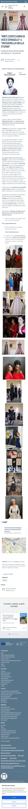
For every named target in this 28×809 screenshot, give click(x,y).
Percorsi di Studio (5, 675)
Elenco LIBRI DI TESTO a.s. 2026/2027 (10, 714)
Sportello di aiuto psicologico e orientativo (11, 693)
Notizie (4, 580)
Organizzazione (4, 678)
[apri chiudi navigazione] (2, 7)
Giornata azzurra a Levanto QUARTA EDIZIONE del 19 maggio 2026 (10, 618)
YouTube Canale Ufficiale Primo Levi (10, 763)
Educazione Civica (5, 707)
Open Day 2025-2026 (6, 694)
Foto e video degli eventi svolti (8, 732)
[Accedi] (25, 1)
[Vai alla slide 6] (17, 634)
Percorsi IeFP (4, 720)
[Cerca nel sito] (24, 7)
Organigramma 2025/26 (7, 680)
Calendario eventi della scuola (8, 730)
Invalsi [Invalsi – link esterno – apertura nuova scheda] (2, 664)
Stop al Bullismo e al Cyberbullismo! (10, 691)
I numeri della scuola (6, 676)
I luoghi (2, 686)
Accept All (14, 797)
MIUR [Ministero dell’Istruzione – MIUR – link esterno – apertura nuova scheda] (2, 653)
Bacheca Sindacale (5, 696)
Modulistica (3, 700)
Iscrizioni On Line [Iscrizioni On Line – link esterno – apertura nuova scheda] (5, 662)
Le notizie (3, 725)
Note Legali (21, 755)
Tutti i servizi (4, 702)
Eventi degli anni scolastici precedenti (10, 738)
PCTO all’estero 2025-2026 (8, 709)
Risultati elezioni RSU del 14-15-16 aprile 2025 (13, 761)
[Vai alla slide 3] (12, 634)
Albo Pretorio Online (6, 745)
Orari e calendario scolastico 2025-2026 (11, 712)
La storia (3, 671)
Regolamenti (4, 684)
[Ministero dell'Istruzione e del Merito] (9, 1)
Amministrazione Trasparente (8, 748)
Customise (14, 801)
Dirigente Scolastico (6, 673)
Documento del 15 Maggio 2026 (9, 718)
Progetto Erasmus (5, 711)
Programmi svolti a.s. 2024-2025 (9, 716)
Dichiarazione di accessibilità (8, 755)
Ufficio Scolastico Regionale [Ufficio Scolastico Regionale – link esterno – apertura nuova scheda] (7, 655)
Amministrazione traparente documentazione (12, 750)
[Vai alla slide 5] (15, 634)
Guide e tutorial (4, 736)
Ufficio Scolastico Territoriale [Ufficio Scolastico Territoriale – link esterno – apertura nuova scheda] (8, 657)
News (2, 727)
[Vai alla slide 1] (9, 634)
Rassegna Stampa (5, 734)
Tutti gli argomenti (5, 741)
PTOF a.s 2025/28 (5, 682)
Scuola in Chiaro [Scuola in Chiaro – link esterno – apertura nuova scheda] (5, 658)
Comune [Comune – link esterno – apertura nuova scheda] (3, 666)
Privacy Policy (13, 758)
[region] (14, 796)
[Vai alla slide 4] (14, 634)
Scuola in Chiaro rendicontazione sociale (11, 660)
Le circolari (3, 729)
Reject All (14, 805)
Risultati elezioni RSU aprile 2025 (9, 698)
